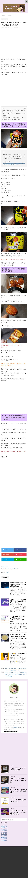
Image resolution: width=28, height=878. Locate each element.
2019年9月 (4, 830)
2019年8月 (4, 832)
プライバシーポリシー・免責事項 (15, 867)
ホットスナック (5, 568)
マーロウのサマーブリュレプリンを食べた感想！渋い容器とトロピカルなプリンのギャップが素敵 (16, 674)
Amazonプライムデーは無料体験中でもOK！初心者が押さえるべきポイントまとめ (18, 601)
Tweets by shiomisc (12, 865)
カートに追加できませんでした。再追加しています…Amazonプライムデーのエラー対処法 (18, 619)
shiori (7, 572)
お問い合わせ (16, 727)
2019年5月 (4, 837)
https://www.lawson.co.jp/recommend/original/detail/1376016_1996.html (14, 164)
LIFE (6, 566)
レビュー (12, 568)
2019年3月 (4, 840)
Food (3, 566)
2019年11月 (4, 827)
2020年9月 (4, 826)
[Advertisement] (14, 44)
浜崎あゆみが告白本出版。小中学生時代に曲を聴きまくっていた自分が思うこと (18, 584)
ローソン (16, 568)
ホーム (5, 867)
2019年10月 (4, 829)
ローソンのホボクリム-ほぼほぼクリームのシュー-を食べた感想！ (18, 791)
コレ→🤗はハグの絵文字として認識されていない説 (18, 654)
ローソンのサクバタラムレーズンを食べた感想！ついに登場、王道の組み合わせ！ (18, 812)
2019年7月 (4, 834)
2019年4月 (4, 838)
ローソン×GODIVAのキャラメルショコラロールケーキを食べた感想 (18, 780)
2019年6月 (4, 835)
